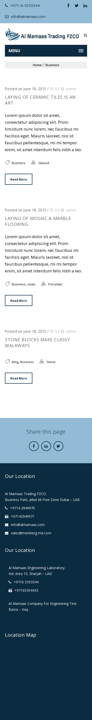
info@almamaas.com (25, 16)
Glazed (43, 163)
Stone (51, 362)
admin (71, 88)
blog (15, 362)
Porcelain (55, 284)
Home (37, 65)
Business (52, 65)
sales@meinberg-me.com (31, 533)
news (31, 284)
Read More (18, 179)
